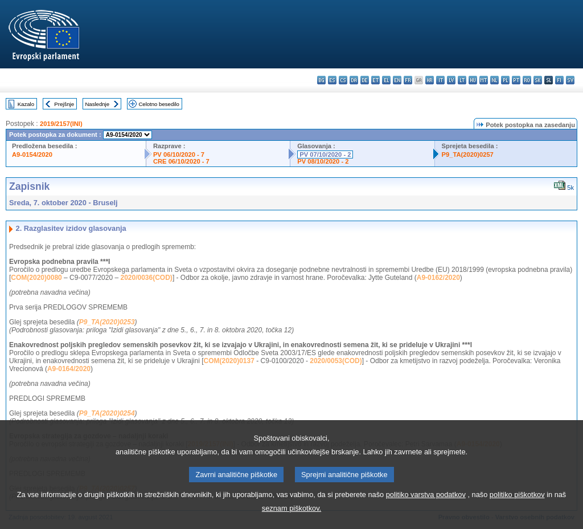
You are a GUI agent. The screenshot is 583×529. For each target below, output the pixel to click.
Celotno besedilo (158, 104)
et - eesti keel (375, 80)
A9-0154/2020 (32, 154)
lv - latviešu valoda (451, 80)
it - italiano (440, 80)
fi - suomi (559, 80)
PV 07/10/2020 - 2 (325, 154)
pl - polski (505, 80)
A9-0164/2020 (69, 369)
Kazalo (26, 104)
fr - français (408, 80)
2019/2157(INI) (61, 123)
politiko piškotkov (517, 504)
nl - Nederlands (494, 80)
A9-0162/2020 (438, 278)
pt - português (516, 80)
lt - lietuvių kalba (462, 80)
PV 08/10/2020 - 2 (322, 161)
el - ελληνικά (386, 80)
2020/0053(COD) (336, 361)
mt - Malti (483, 80)
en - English (397, 80)
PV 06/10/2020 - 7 (178, 154)
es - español (332, 80)
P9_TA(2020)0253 (107, 322)
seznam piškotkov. (291, 518)
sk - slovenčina (537, 80)
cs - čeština (343, 80)
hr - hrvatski (429, 80)
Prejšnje (64, 104)
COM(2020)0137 (228, 361)
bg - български (321, 80)
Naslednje (97, 104)
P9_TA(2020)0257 (468, 154)
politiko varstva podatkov (426, 504)
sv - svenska (570, 80)
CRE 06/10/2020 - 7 (181, 161)
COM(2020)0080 (36, 278)
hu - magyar (473, 80)
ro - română (527, 80)
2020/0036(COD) (146, 278)
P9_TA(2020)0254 (107, 413)
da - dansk (354, 80)
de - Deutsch (364, 80)
